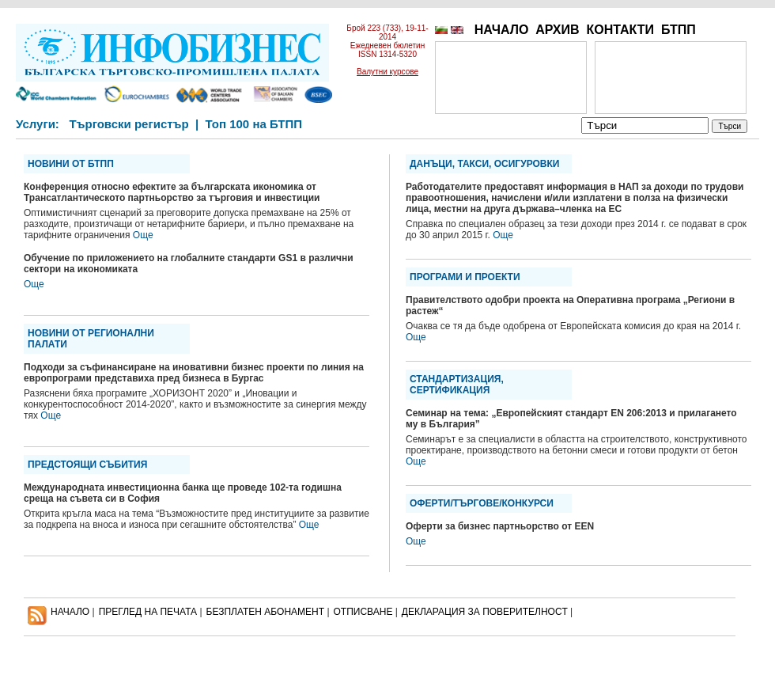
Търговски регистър (128, 124)
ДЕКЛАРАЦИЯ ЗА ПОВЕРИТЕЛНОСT (485, 611)
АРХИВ (557, 29)
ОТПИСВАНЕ (363, 611)
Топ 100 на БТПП (254, 124)
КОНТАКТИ (620, 29)
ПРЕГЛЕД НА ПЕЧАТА (148, 611)
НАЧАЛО (501, 29)
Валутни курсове (387, 71)
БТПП (678, 29)
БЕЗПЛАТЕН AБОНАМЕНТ (265, 611)
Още (143, 235)
